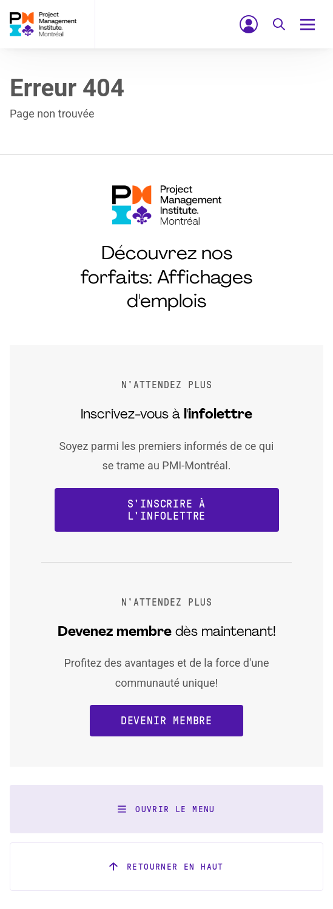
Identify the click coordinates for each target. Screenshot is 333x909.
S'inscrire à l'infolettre (166, 510)
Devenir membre (166, 721)
